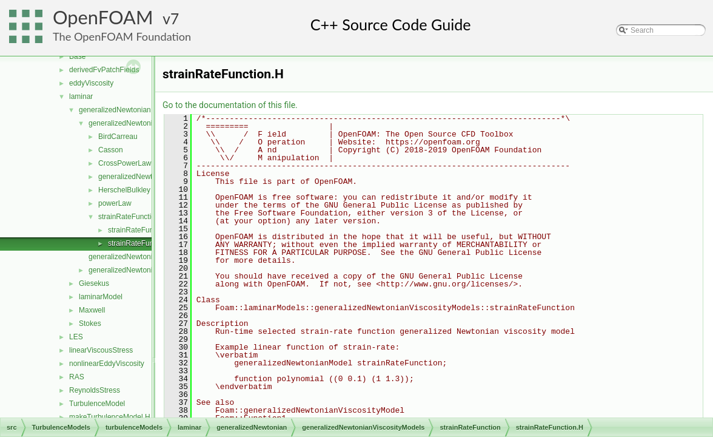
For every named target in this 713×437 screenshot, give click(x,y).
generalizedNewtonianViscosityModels (151, 123)
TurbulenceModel (97, 403)
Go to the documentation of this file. (230, 105)
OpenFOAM (103, 17)
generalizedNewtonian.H (128, 270)
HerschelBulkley (124, 190)
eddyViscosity (91, 83)
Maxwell (92, 310)
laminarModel (100, 297)
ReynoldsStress (94, 390)
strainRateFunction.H (142, 243)
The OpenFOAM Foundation (122, 36)
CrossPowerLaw (124, 163)
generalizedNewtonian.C (128, 256)
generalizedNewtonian (115, 110)
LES (76, 337)
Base (77, 56)
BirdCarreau (118, 136)
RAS (76, 377)
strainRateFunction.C (142, 230)
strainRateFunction (128, 216)
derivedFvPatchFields (104, 70)
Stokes (90, 323)
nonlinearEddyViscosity (106, 363)
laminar (81, 96)
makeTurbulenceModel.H (109, 417)
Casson (110, 150)
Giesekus (94, 283)
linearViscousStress (101, 350)
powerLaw (115, 203)
